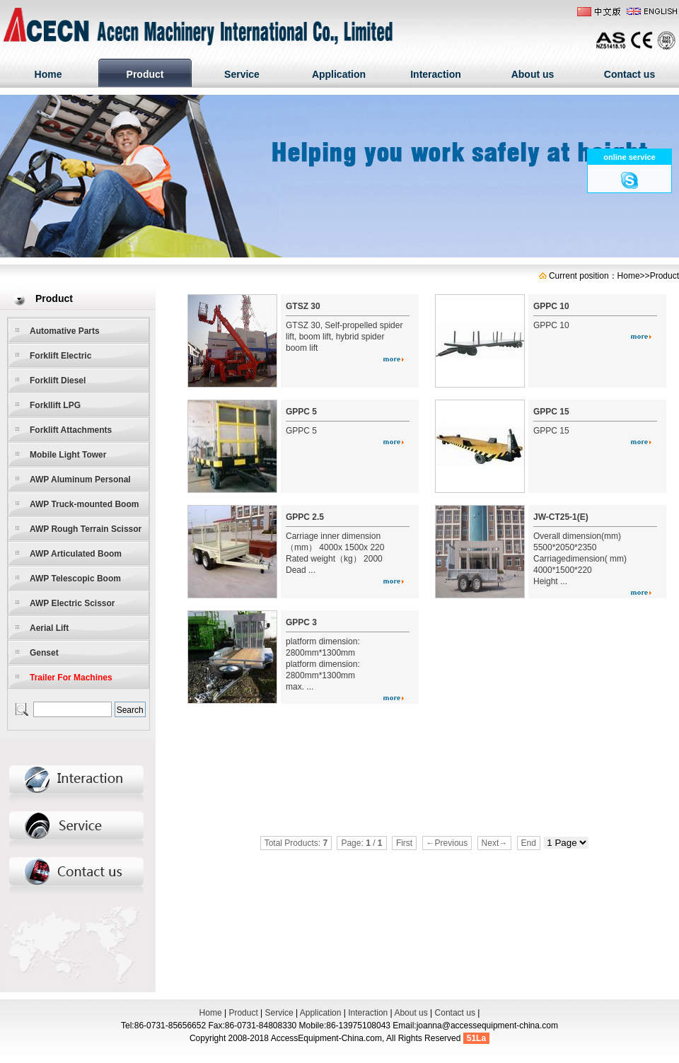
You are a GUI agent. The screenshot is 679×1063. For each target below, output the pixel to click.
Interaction (435, 74)
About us (533, 74)
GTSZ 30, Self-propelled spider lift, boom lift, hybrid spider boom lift (344, 336)
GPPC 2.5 (305, 517)
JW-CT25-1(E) (560, 517)
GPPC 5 (301, 412)
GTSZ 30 (303, 306)
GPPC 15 (551, 412)
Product (145, 74)
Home (48, 74)
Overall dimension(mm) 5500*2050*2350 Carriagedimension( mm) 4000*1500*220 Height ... (580, 558)
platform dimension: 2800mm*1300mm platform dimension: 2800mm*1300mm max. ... (323, 664)
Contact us (629, 74)
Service (242, 74)
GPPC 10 (551, 306)
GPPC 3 (301, 622)
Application (339, 74)
